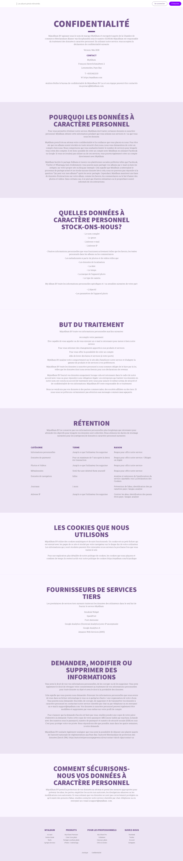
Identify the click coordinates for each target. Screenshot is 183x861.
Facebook (132, 835)
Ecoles (105, 843)
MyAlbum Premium (71, 835)
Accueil (49, 835)
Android (73, 843)
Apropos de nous (49, 843)
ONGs (99, 843)
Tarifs (50, 840)
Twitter (131, 837)
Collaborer (102, 837)
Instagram (131, 843)
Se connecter (160, 3)
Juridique (85, 853)
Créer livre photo (71, 837)
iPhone (66, 843)
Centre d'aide (49, 837)
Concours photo (102, 840)
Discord (131, 840)
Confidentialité (96, 853)
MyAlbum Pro (102, 835)
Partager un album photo (71, 840)
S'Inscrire (175, 3)
